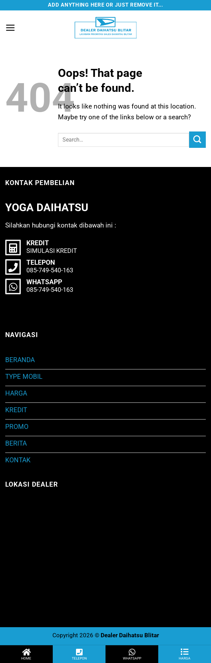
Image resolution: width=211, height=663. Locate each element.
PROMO (16, 427)
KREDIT (16, 410)
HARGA (16, 393)
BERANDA (20, 360)
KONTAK (18, 460)
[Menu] (10, 27)
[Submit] (197, 139)
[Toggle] (202, 377)
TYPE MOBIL (23, 377)
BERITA (16, 443)
